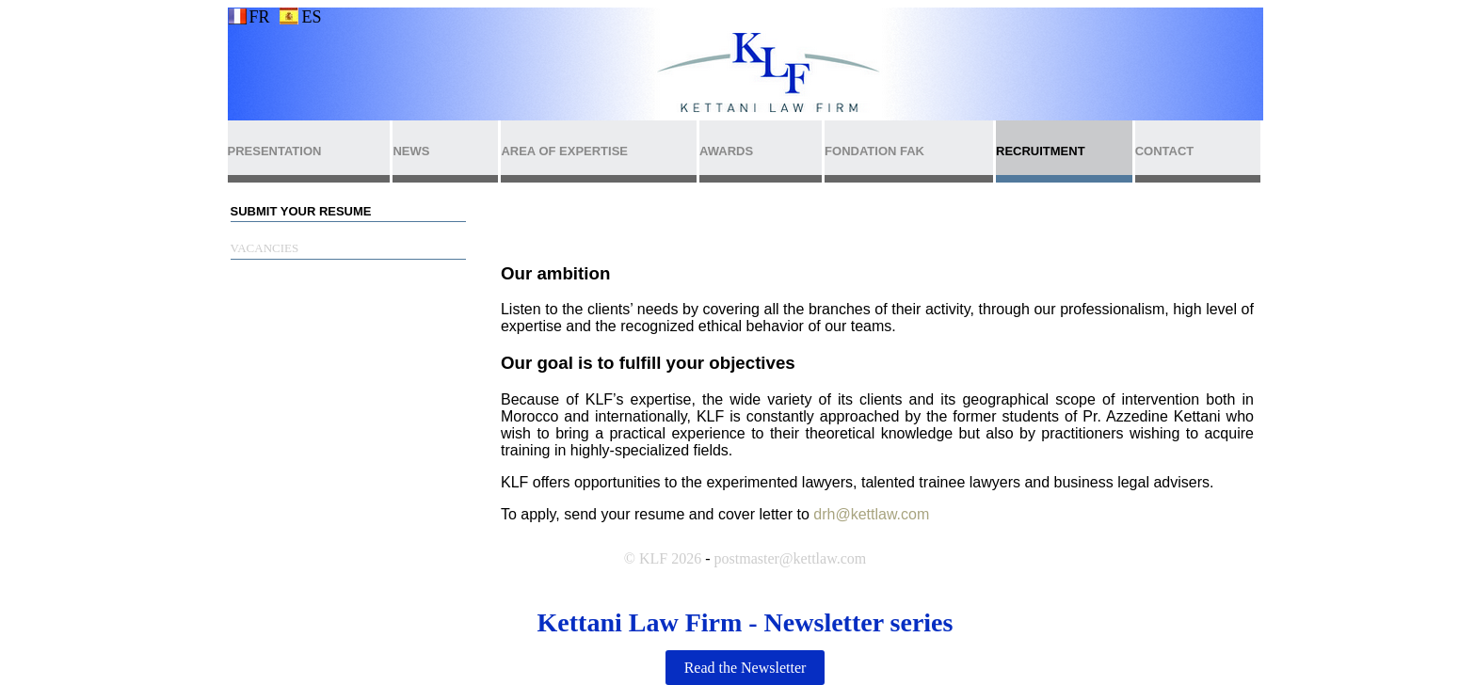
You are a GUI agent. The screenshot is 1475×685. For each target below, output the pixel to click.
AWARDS (726, 151)
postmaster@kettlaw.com (790, 558)
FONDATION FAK (874, 151)
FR (259, 17)
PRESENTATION (275, 151)
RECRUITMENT (1040, 151)
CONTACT (1164, 151)
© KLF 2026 (662, 558)
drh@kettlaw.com (871, 514)
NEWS (411, 151)
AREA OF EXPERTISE (564, 151)
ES (311, 17)
